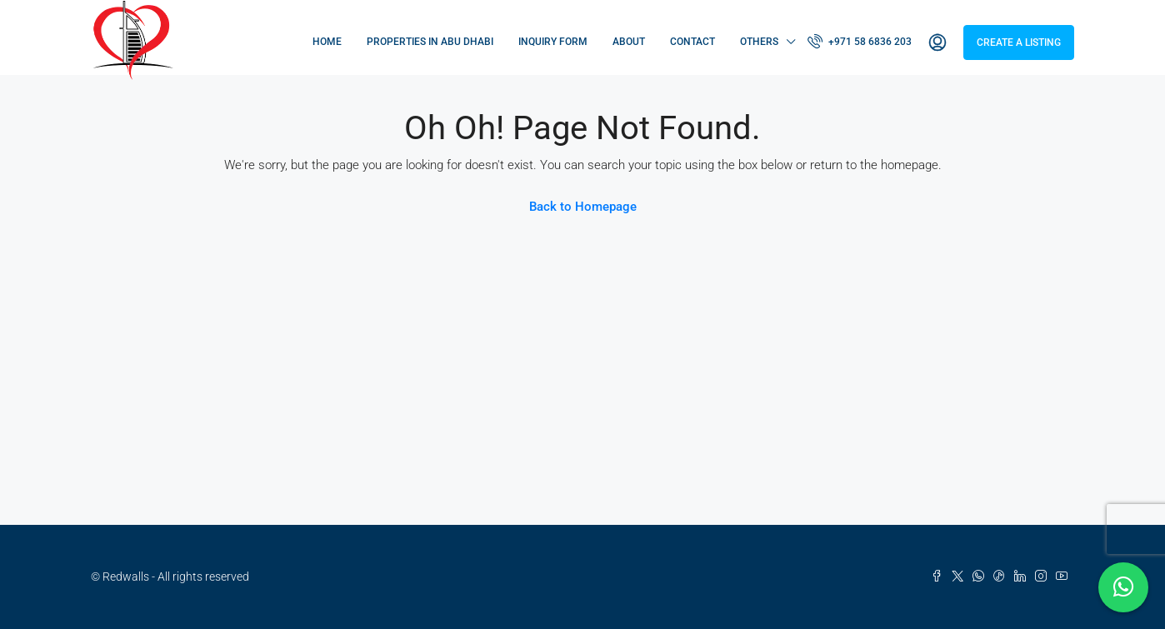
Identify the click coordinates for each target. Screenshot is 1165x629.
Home (327, 41)
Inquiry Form (553, 41)
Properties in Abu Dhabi (430, 41)
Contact (692, 41)
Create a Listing (1019, 42)
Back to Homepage (583, 206)
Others (759, 41)
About (628, 41)
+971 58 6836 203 (860, 40)
